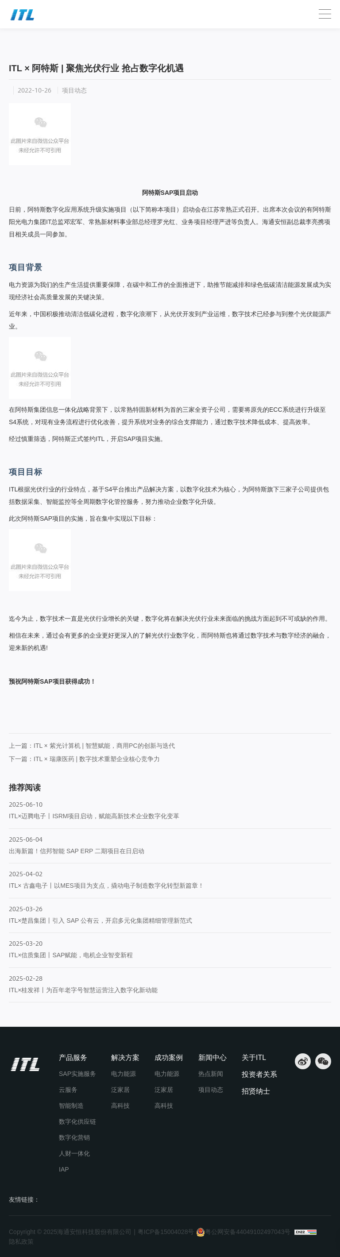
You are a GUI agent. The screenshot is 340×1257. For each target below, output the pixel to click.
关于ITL (254, 1057)
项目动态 (85, 41)
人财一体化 (74, 1153)
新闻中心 (51, 41)
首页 (19, 41)
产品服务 (73, 1057)
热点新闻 (210, 1073)
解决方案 (125, 1057)
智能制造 (71, 1105)
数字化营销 (74, 1137)
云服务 (68, 1089)
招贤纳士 (256, 1091)
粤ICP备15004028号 (166, 1231)
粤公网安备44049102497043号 (243, 1232)
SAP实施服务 (77, 1073)
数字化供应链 (77, 1121)
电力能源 (123, 1073)
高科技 (120, 1105)
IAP (64, 1169)
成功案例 (169, 1057)
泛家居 (120, 1089)
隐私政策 (21, 1241)
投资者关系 (259, 1074)
